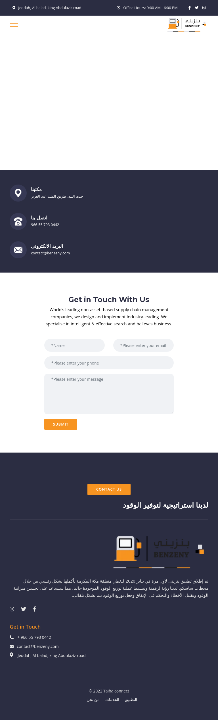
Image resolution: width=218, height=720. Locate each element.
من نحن (93, 699)
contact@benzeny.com (50, 253)
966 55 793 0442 (45, 224)
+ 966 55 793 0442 (34, 637)
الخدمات (112, 699)
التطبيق (131, 699)
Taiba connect (116, 691)
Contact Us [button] (109, 489)
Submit (61, 424)
